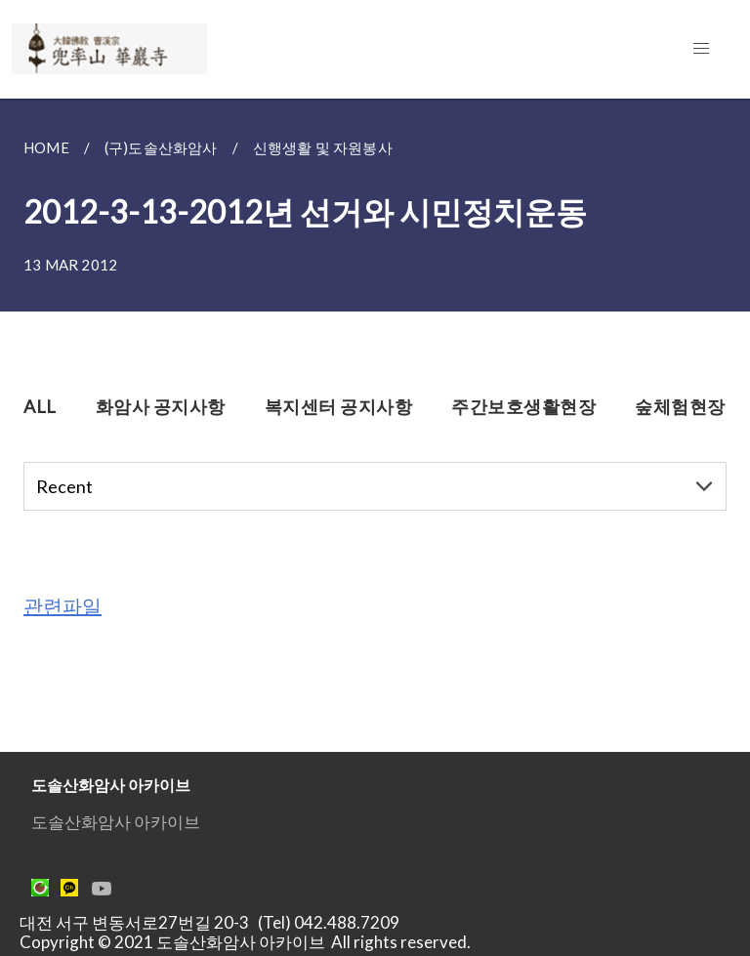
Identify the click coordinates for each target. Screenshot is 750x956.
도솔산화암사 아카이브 (115, 821)
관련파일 (62, 605)
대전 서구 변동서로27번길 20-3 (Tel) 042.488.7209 (215, 922)
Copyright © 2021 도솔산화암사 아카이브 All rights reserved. (245, 942)
